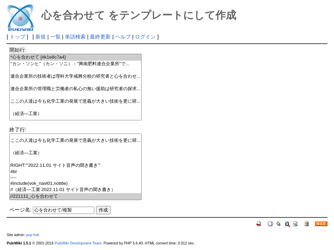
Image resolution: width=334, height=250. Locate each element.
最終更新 (100, 37)
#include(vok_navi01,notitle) (75, 184)
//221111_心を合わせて (75, 196)
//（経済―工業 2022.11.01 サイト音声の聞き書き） (75, 190)
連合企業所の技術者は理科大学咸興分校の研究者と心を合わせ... (75, 76)
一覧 (55, 37)
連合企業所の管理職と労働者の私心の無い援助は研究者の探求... (75, 89)
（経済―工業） (75, 114)
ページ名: (20, 210)
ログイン (145, 37)
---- (75, 178)
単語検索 (75, 37)
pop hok (32, 235)
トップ (17, 37)
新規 (40, 37)
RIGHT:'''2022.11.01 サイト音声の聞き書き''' (75, 165)
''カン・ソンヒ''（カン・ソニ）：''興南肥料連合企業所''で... (75, 64)
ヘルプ (123, 37)
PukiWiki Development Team (78, 243)
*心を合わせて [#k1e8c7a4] (75, 57)
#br (75, 172)
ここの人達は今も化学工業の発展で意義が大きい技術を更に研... (75, 101)
